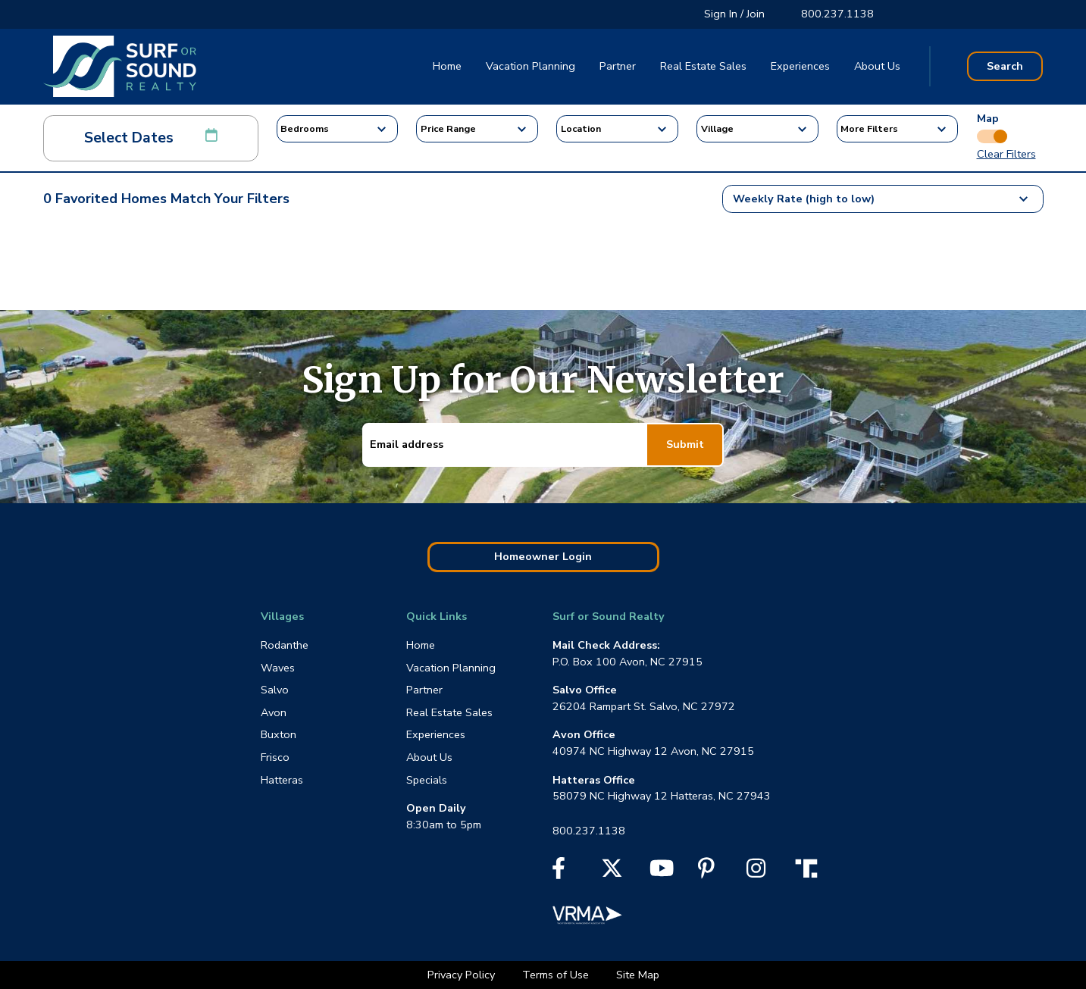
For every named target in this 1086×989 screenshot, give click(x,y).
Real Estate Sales (703, 66)
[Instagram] (755, 873)
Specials (426, 779)
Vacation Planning (530, 66)
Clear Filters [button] (1006, 153)
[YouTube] (661, 873)
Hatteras (282, 779)
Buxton (278, 734)
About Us (877, 66)
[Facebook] (558, 873)
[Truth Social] (810, 867)
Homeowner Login (543, 556)
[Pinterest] (706, 873)
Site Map (637, 974)
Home (447, 66)
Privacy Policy (462, 974)
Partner (617, 66)
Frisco (275, 757)
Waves (278, 667)
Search (1005, 66)
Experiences (800, 66)
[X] (612, 873)
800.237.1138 (837, 13)
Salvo (275, 689)
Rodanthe (284, 645)
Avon (273, 712)
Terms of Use (557, 974)
